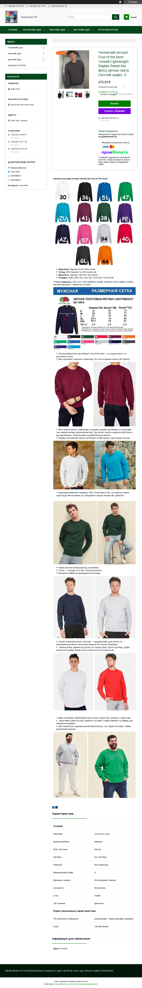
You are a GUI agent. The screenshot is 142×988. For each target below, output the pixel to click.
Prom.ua (84, 981)
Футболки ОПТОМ (108, 30)
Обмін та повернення (64, 37)
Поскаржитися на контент (64, 984)
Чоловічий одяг (32, 30)
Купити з (114, 111)
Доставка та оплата (19, 37)
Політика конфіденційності (87, 984)
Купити (115, 103)
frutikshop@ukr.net (18, 167)
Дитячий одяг (81, 30)
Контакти (41, 37)
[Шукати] (115, 17)
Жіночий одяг (57, 30)
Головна (13, 30)
